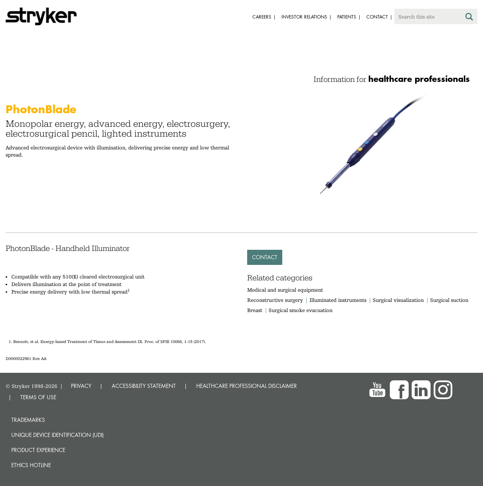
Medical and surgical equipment (285, 290)
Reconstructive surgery (275, 300)
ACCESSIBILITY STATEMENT (144, 385)
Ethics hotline (31, 465)
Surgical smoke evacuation (300, 310)
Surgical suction (449, 300)
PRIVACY (81, 385)
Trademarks (28, 419)
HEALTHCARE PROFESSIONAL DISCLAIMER (246, 385)
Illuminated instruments (337, 300)
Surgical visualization (398, 300)
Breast (254, 310)
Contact (264, 257)
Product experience (38, 450)
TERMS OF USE (38, 397)
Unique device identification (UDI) (57, 434)
